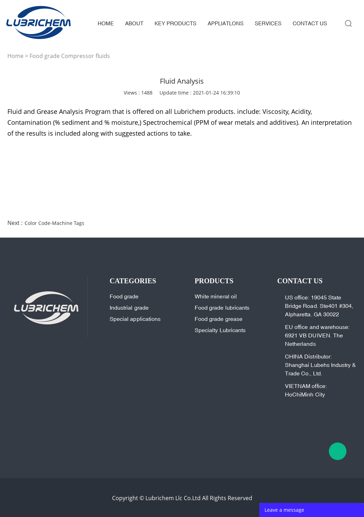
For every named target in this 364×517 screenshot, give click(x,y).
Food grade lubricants (222, 307)
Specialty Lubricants (220, 330)
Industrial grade (129, 307)
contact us (310, 23)
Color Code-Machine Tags (54, 223)
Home (15, 56)
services (268, 23)
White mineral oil (216, 296)
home (106, 23)
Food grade (124, 296)
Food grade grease (218, 319)
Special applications (135, 319)
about (134, 23)
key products (175, 23)
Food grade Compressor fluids (70, 56)
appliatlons (225, 23)
